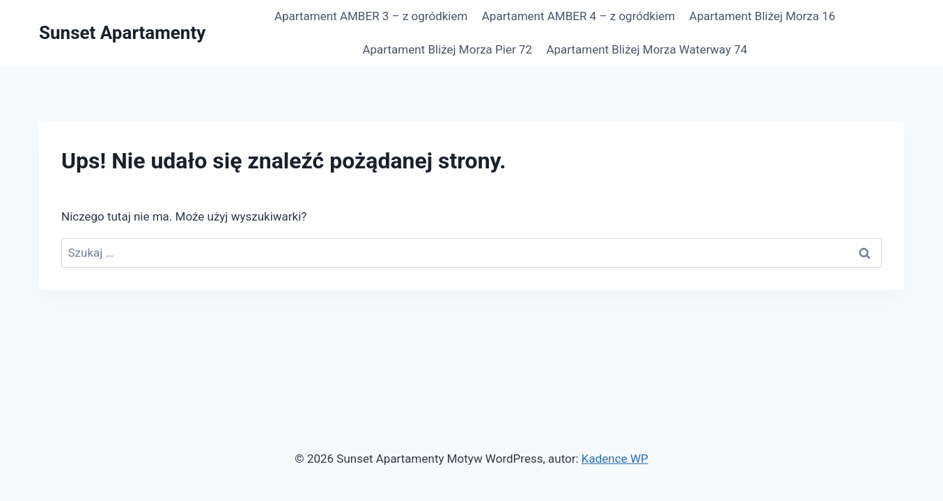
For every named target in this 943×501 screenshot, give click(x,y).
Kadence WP (615, 459)
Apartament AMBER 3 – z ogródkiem (370, 16)
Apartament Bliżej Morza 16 (762, 16)
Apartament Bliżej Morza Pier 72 (447, 49)
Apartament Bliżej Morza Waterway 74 (646, 49)
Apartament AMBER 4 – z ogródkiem (578, 16)
